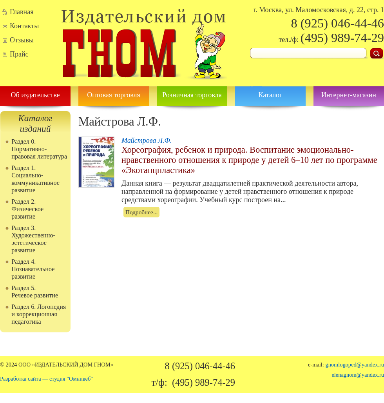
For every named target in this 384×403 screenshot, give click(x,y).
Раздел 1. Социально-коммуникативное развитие (35, 179)
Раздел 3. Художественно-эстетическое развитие (33, 239)
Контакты (24, 26)
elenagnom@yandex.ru (357, 375)
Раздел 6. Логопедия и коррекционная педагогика (38, 314)
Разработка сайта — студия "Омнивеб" (46, 379)
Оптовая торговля (113, 95)
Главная (21, 12)
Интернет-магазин (348, 95)
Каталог (271, 95)
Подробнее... (141, 212)
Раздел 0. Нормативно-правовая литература (39, 149)
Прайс (19, 54)
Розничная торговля (191, 95)
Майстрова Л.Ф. (146, 140)
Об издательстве (35, 95)
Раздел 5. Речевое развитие (34, 291)
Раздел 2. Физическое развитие (27, 209)
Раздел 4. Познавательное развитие (32, 269)
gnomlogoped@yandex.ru (354, 364)
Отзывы (22, 40)
